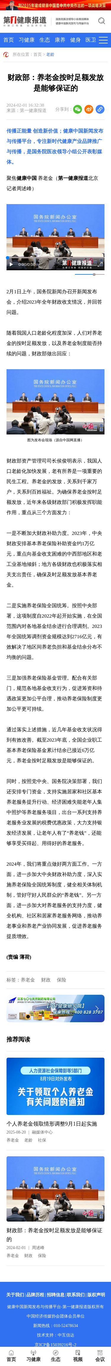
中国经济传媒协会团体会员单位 (56, 1316)
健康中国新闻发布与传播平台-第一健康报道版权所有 (55, 1307)
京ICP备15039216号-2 (55, 1344)
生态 (44, 40)
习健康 (27, 40)
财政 (46, 979)
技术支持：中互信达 (55, 1335)
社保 (42, 1140)
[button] (12, 264)
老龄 (50, 54)
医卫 (91, 40)
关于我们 (15, 1294)
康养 (60, 40)
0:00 (22, 264)
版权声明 (96, 1294)
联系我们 (76, 1294)
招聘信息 (56, 1294)
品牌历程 (35, 1294)
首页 (8, 40)
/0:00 (30, 264)
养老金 (28, 979)
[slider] (94, 274)
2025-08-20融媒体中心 (30, 1132)
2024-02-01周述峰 (25, 1247)
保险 (61, 979)
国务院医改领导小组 (54, 151)
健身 (75, 40)
